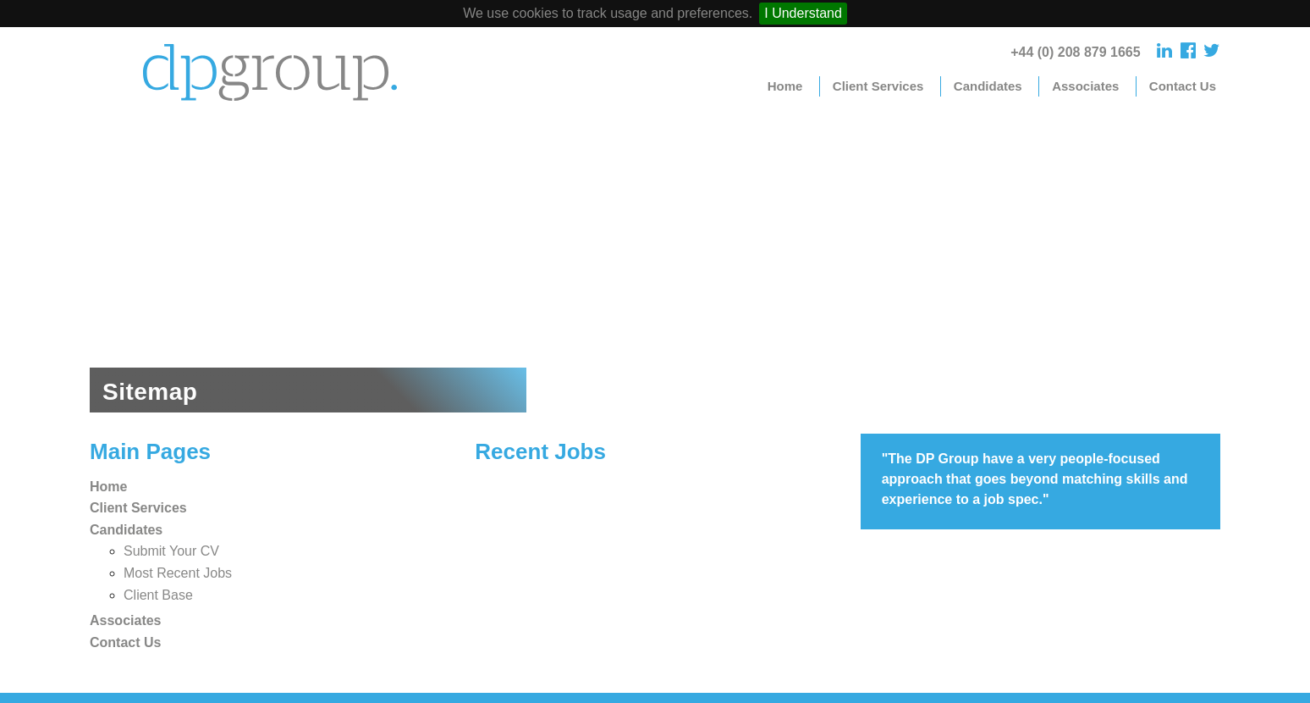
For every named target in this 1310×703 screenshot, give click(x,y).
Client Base (158, 595)
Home (785, 86)
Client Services (878, 86)
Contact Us (1182, 86)
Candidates (988, 86)
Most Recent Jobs (178, 573)
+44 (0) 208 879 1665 (1075, 52)
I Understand (803, 13)
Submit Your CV (171, 551)
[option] (655, 264)
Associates (1085, 86)
